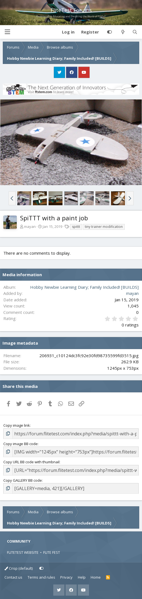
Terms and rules (41, 577)
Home (96, 577)
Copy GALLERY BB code (22, 480)
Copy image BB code (20, 443)
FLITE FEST (51, 552)
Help (82, 577)
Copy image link (16, 425)
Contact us (13, 577)
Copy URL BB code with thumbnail (31, 461)
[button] (7, 32)
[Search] (135, 32)
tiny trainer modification (104, 226)
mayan (30, 226)
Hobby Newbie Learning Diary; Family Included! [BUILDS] (84, 287)
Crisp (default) (18, 568)
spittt (76, 226)
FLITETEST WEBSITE (22, 552)
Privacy (66, 577)
